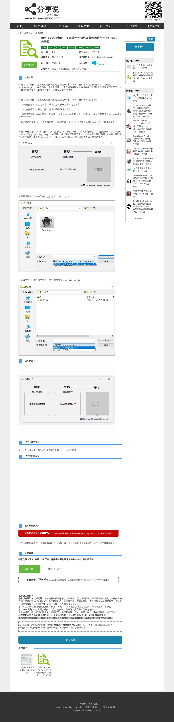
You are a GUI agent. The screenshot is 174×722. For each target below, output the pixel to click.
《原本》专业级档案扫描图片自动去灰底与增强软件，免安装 (143, 151)
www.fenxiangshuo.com (102, 57)
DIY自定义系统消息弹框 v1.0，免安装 (27, 670)
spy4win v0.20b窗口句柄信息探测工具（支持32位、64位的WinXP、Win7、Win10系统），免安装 (143, 181)
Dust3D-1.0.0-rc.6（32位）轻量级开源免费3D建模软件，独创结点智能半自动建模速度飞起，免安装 (143, 206)
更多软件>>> (140, 218)
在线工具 (62, 26)
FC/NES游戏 (129, 26)
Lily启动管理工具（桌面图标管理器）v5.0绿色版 (143, 98)
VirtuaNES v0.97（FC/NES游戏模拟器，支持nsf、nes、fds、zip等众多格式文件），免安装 (142, 126)
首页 (20, 26)
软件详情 (38, 33)
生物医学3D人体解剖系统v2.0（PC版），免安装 (143, 194)
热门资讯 (105, 26)
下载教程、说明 (53, 569)
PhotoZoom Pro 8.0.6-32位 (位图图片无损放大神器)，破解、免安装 (143, 161)
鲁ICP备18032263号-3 (92, 710)
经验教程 (83, 26)
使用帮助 (153, 26)
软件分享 (40, 26)
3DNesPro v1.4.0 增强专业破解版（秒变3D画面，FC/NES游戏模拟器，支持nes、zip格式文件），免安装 (142, 111)
